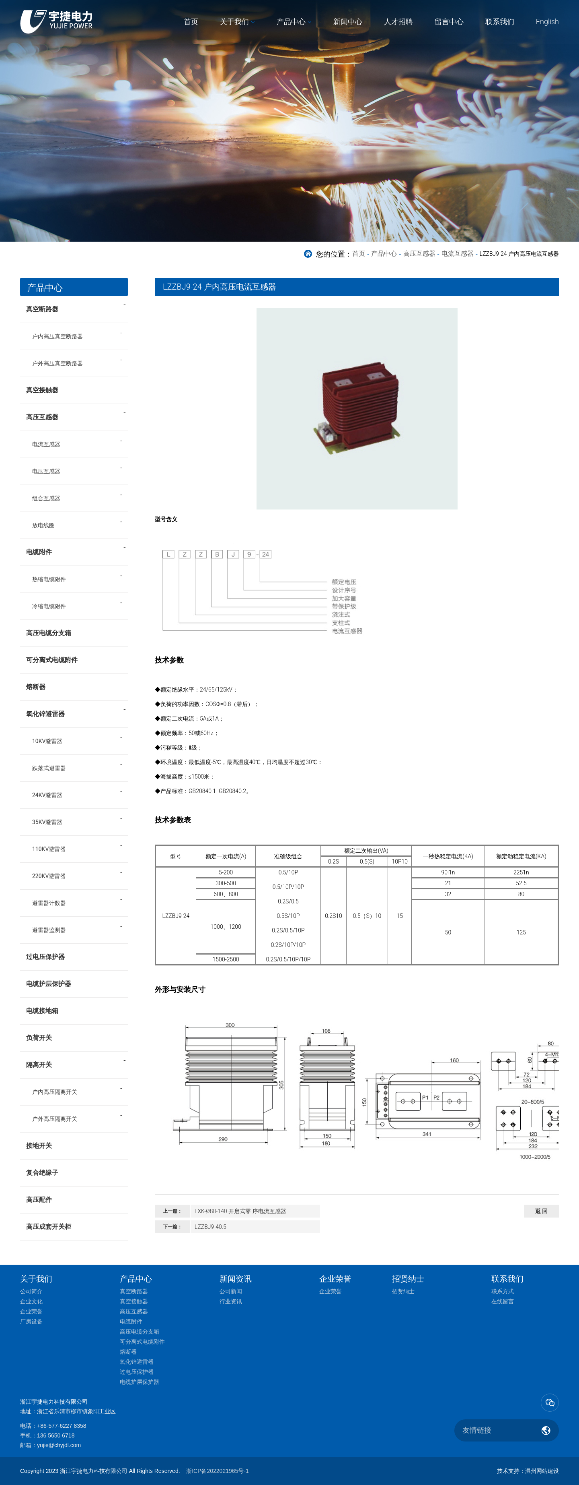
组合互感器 (46, 498)
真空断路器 (76, 306)
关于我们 (234, 21)
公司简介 (31, 1291)
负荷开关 (39, 1038)
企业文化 (31, 1301)
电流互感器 (457, 253)
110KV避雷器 (49, 849)
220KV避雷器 (49, 876)
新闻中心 (347, 21)
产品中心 (291, 21)
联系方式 (502, 1291)
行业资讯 (231, 1301)
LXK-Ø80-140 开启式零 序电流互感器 (240, 1211)
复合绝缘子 (42, 1172)
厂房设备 (31, 1321)
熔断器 (35, 687)
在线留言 (502, 1301)
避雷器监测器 (49, 930)
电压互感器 (46, 471)
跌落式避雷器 (49, 768)
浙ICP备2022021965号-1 (217, 1471)
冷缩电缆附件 (49, 606)
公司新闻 (231, 1291)
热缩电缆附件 (49, 579)
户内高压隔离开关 (54, 1092)
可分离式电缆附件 (52, 660)
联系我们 (499, 21)
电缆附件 (76, 549)
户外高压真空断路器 (57, 363)
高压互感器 (419, 253)
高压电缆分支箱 (48, 633)
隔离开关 (76, 1062)
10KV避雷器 (47, 741)
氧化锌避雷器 (76, 711)
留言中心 (449, 21)
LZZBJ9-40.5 (210, 1227)
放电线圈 (43, 525)
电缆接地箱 (42, 1011)
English (547, 21)
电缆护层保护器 (48, 984)
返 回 (541, 1211)
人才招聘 (398, 21)
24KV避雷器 (47, 795)
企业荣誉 (31, 1311)
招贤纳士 (403, 1291)
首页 (191, 21)
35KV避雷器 (47, 822)
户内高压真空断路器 (57, 336)
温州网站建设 (542, 1471)
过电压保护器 (45, 957)
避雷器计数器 (49, 903)
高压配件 (39, 1199)
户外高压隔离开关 (54, 1119)
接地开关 (39, 1145)
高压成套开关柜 (48, 1226)
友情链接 (476, 1430)
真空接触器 (42, 390)
